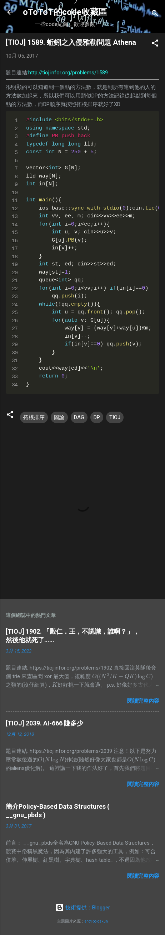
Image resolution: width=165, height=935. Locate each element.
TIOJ (114, 417)
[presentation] (122, 676)
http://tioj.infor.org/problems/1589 (68, 72)
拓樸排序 (34, 417)
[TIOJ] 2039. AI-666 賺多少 (44, 723)
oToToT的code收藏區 (65, 12)
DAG (79, 417)
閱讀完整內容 (143, 701)
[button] (155, 44)
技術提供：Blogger (82, 907)
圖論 (59, 417)
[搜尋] (155, 14)
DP (97, 417)
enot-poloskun (96, 921)
